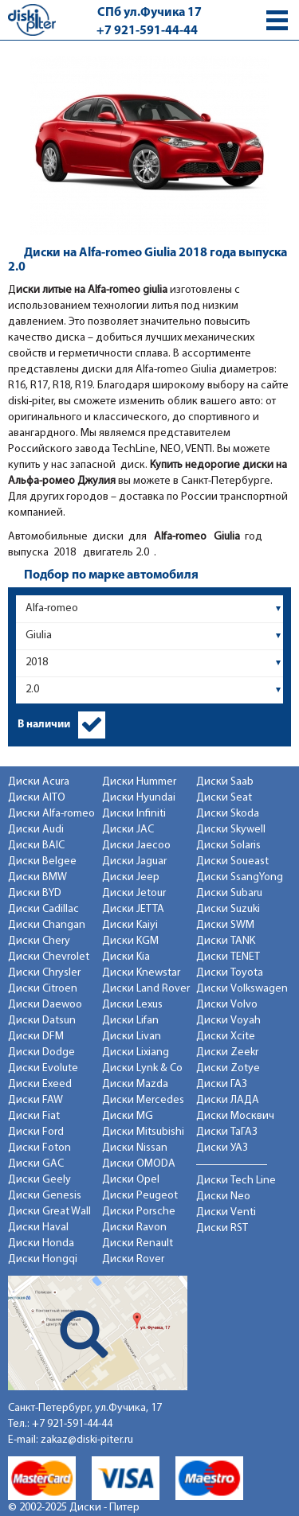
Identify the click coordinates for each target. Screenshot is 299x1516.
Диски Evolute (43, 1068)
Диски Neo (223, 1196)
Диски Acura (38, 782)
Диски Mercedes (143, 1100)
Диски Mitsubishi (143, 1132)
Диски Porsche (138, 1212)
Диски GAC (36, 1164)
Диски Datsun (42, 1021)
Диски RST (222, 1228)
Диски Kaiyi (130, 925)
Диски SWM (225, 925)
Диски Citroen (42, 989)
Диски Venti (226, 1212)
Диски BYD (34, 893)
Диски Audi (36, 830)
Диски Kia (126, 957)
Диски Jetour (134, 893)
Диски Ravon (134, 1227)
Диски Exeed (40, 1084)
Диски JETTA (133, 909)
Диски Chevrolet (48, 957)
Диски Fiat (34, 1116)
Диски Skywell (231, 830)
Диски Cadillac (43, 909)
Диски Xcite (225, 1036)
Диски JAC (128, 830)
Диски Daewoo (45, 1005)
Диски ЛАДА (227, 1100)
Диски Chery (39, 941)
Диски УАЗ (222, 1148)
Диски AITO (36, 798)
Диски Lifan (130, 1021)
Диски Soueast (232, 861)
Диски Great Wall (49, 1212)
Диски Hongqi (42, 1259)
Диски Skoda (227, 814)
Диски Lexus (132, 1005)
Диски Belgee (42, 861)
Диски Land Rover (146, 989)
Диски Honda (41, 1243)
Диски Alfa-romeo (51, 814)
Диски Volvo (227, 1005)
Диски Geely (39, 1180)
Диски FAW (35, 1100)
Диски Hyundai (138, 798)
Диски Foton (39, 1148)
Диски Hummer (139, 782)
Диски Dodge (41, 1052)
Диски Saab (225, 782)
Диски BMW (37, 877)
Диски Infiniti (134, 814)
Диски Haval (38, 1227)
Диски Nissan (134, 1148)
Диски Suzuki (228, 909)
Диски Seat (224, 798)
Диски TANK (225, 941)
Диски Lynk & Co (142, 1068)
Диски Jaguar (134, 861)
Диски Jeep (130, 877)
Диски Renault (137, 1243)
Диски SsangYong (239, 877)
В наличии (44, 725)
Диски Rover (133, 1259)
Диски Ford (36, 1132)
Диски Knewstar (141, 973)
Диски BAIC (36, 846)
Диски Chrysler (44, 973)
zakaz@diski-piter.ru (87, 1440)
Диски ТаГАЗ (227, 1132)
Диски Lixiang (135, 1052)
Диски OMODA (138, 1164)
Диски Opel (130, 1180)
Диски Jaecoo (136, 846)
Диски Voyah (228, 1021)
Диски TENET (228, 957)
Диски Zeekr (227, 1052)
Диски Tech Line (236, 1181)
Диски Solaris (228, 846)
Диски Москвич (235, 1116)
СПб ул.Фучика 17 (149, 12)
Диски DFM (36, 1036)
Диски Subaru (229, 893)
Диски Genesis (44, 1196)
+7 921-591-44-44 (147, 31)
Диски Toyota (229, 973)
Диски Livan (131, 1036)
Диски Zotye (228, 1068)
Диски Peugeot (140, 1196)
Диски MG (127, 1116)
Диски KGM (130, 941)
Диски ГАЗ (221, 1084)
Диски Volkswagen (242, 989)
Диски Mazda (135, 1084)
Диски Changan (46, 925)
